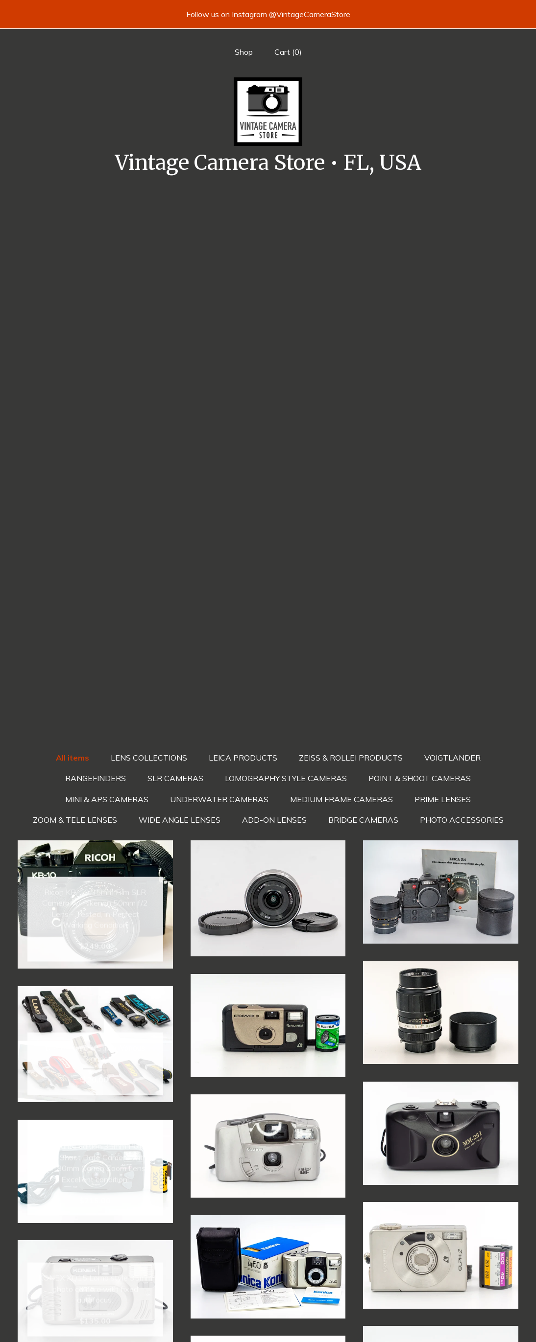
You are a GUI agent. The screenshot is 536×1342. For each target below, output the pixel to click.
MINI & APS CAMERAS (106, 267)
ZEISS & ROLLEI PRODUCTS (351, 225)
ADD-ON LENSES (274, 287)
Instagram (268, 1322)
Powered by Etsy (440, 1322)
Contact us (95, 1322)
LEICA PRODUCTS (243, 225)
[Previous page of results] (215, 1196)
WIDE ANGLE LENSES (179, 287)
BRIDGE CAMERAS (363, 287)
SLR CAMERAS (175, 246)
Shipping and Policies (95, 1306)
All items (72, 225)
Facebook (268, 1290)
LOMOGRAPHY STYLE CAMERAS (286, 246)
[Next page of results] (321, 1196)
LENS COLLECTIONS (149, 225)
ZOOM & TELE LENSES (75, 287)
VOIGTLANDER (452, 225)
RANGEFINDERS (95, 246)
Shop (244, 52)
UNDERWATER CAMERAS (219, 267)
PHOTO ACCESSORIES (462, 287)
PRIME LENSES (442, 267)
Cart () (288, 52)
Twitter (268, 1306)
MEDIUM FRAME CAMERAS (341, 267)
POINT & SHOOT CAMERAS (419, 246)
